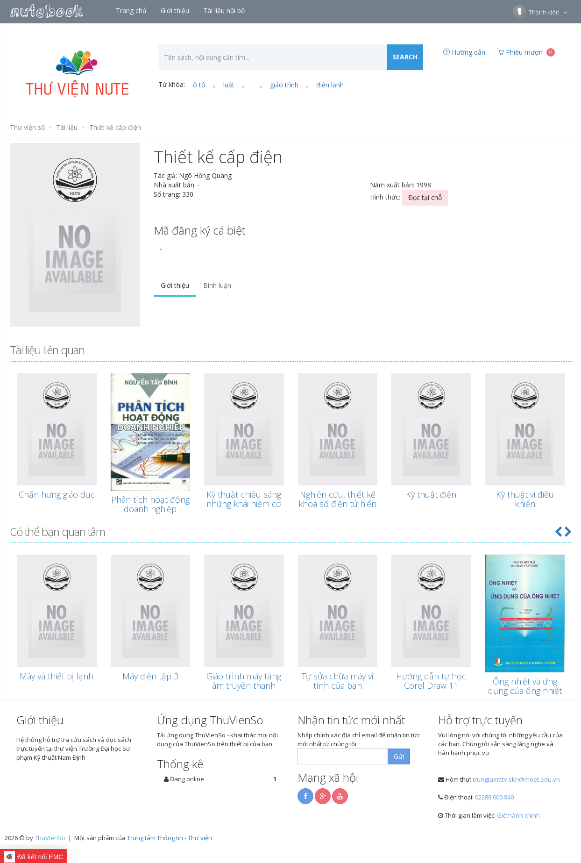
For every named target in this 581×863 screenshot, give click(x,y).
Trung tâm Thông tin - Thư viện (169, 838)
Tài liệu (67, 127)
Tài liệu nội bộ (225, 10)
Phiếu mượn (526, 52)
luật (228, 84)
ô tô (199, 84)
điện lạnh (330, 84)
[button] (558, 531)
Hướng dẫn (464, 52)
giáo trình (284, 84)
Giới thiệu (176, 10)
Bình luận (217, 285)
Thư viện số (27, 127)
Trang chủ (132, 10)
